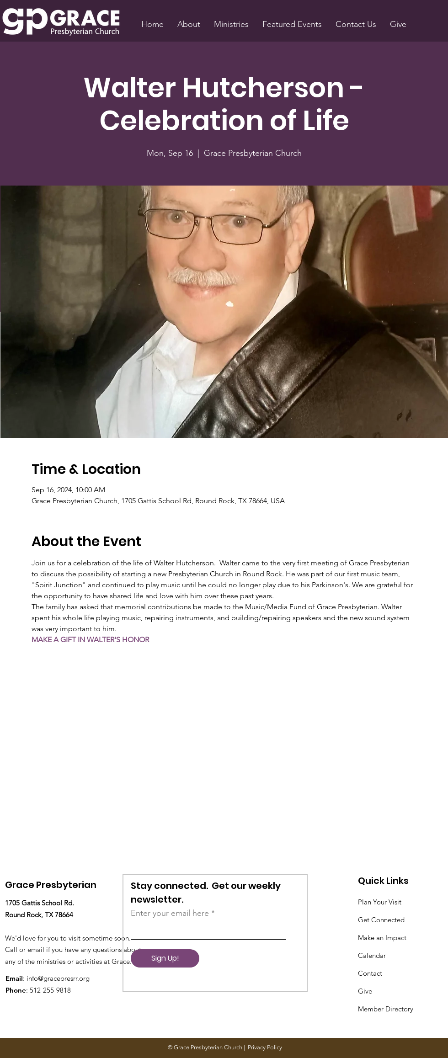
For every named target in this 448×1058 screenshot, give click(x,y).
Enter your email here (170, 913)
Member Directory (385, 1009)
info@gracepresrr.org (58, 978)
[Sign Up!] (165, 958)
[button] (189, 24)
